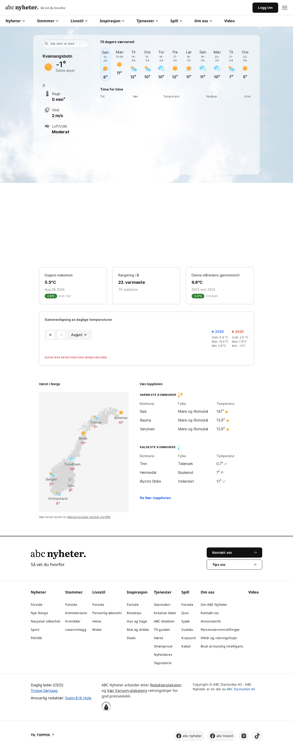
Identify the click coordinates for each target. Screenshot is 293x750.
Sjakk (185, 621)
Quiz (185, 613)
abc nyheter (189, 736)
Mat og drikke (138, 629)
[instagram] (244, 736)
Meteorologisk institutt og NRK (89, 517)
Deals (131, 638)
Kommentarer (76, 613)
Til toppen (42, 735)
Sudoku (187, 629)
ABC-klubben (164, 621)
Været (158, 638)
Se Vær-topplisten (155, 498)
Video (229, 20)
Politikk (36, 638)
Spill (176, 20)
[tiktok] (257, 736)
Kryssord (188, 638)
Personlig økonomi (107, 613)
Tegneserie (162, 663)
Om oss (203, 20)
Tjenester (147, 20)
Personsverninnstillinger (220, 629)
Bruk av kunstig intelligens (222, 646)
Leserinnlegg (75, 629)
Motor (97, 629)
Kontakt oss (210, 613)
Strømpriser (163, 646)
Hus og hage (137, 621)
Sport (35, 629)
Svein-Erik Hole (78, 697)
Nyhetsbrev (163, 654)
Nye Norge (39, 613)
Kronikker (73, 621)
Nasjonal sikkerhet (45, 621)
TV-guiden (162, 629)
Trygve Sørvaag (44, 690)
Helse (96, 621)
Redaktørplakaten (165, 685)
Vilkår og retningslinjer (219, 638)
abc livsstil (221, 736)
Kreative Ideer (165, 613)
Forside (36, 604)
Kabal (185, 646)
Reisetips (134, 613)
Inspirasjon (112, 20)
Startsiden (162, 604)
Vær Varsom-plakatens (127, 690)
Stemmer (48, 20)
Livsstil (79, 20)
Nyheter (15, 20)
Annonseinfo (211, 621)
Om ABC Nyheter (214, 604)
